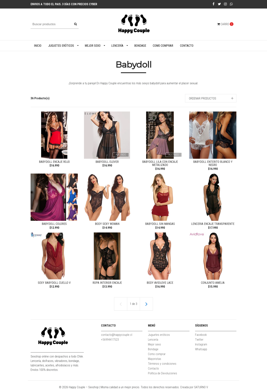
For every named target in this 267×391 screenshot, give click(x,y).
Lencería (117, 45)
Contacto (186, 45)
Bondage (140, 45)
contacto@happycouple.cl (116, 336)
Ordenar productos (202, 98)
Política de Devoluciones (162, 375)
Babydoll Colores (54, 224)
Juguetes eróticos (61, 45)
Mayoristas (154, 360)
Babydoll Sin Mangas (160, 224)
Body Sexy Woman (107, 224)
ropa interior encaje (107, 283)
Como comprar (163, 45)
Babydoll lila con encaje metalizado (160, 163)
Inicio (37, 45)
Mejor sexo (92, 45)
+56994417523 (110, 341)
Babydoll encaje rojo (54, 162)
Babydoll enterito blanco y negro (213, 163)
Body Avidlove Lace (160, 283)
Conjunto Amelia (213, 283)
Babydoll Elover (107, 162)
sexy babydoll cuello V (54, 283)
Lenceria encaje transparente (212, 224)
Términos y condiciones (162, 365)
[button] (211, 98)
